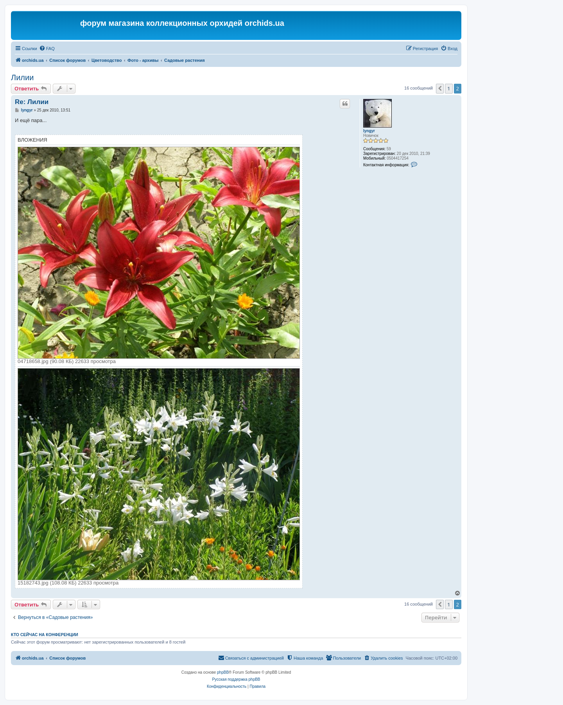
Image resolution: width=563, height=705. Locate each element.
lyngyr (369, 131)
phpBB (223, 672)
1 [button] (448, 88)
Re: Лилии (31, 102)
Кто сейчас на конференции (44, 634)
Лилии (22, 77)
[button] (440, 88)
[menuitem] (47, 48)
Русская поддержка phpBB (236, 679)
